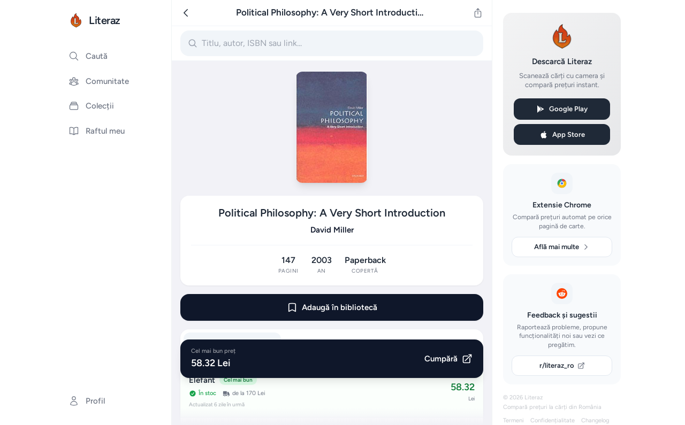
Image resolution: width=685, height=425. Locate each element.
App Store (562, 134)
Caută (88, 56)
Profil (86, 401)
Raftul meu (96, 131)
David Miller (332, 230)
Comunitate (98, 81)
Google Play (562, 109)
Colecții (91, 106)
